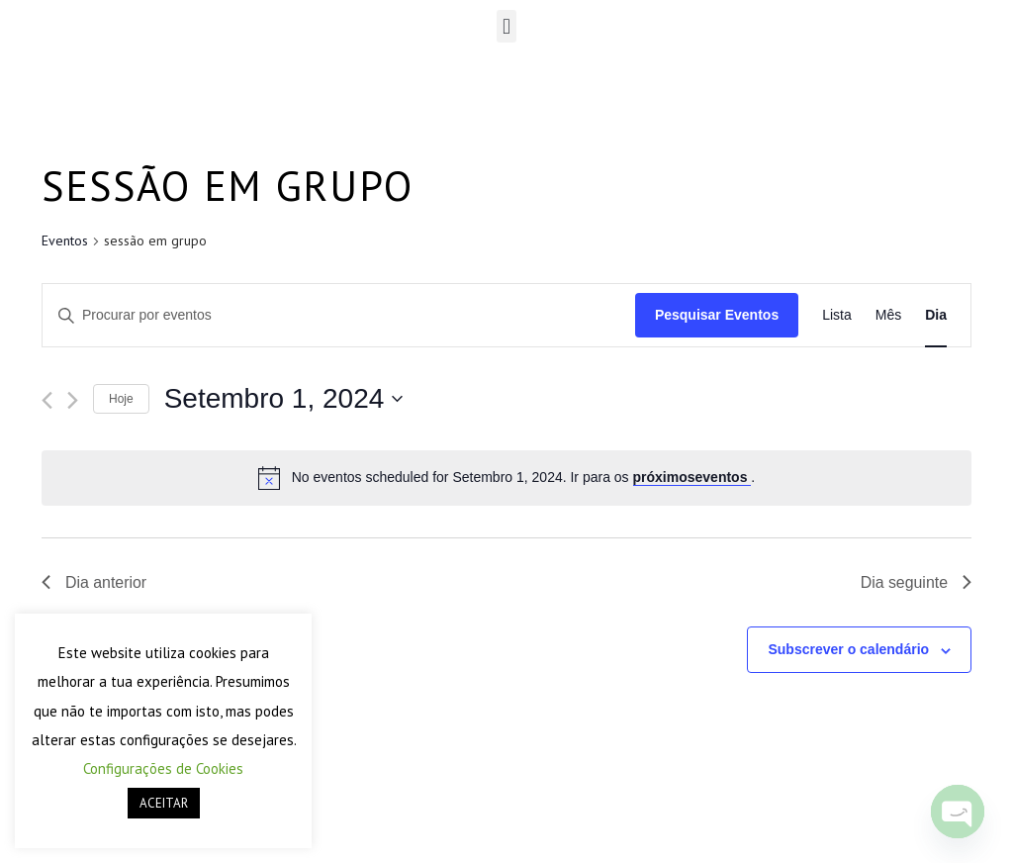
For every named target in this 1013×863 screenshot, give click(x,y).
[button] (506, 26)
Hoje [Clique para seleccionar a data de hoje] (121, 399)
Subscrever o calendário (848, 650)
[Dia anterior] (47, 400)
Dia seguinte (915, 582)
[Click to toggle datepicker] (284, 399)
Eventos (65, 240)
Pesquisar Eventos (717, 315)
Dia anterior (94, 582)
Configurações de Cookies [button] (163, 768)
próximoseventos (692, 477)
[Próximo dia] (72, 400)
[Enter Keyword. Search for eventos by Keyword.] (339, 315)
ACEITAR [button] (163, 803)
